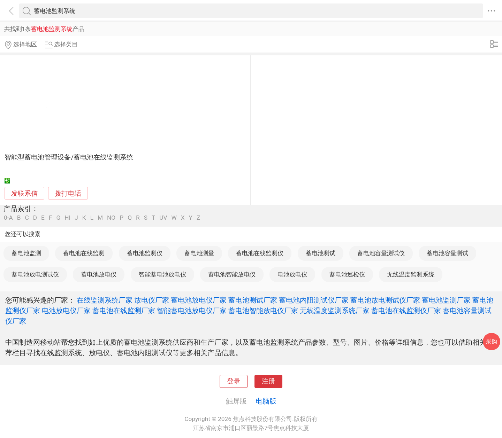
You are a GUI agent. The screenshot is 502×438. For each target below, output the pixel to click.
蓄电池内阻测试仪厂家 (314, 300)
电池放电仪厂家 (66, 310)
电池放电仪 (292, 274)
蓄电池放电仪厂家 (199, 300)
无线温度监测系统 (410, 274)
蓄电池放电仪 (98, 274)
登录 (233, 381)
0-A (8, 218)
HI (67, 218)
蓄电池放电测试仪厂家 (385, 300)
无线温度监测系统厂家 (335, 310)
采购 (491, 341)
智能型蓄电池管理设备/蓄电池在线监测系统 (69, 157)
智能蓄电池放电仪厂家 (192, 310)
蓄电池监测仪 (144, 253)
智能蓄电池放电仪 (162, 274)
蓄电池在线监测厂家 (123, 310)
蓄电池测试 (320, 253)
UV (163, 218)
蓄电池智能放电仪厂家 (263, 310)
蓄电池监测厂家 (446, 300)
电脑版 (266, 401)
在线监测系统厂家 (104, 300)
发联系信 (24, 193)
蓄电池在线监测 (84, 253)
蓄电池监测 (26, 253)
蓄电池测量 (199, 253)
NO (111, 218)
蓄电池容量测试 (447, 253)
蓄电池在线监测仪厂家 (406, 310)
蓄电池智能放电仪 (232, 274)
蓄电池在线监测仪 (259, 253)
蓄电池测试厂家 (252, 300)
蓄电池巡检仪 (347, 274)
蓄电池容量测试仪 (381, 253)
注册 (268, 381)
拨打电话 (68, 193)
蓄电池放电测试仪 (35, 274)
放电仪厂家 (151, 300)
